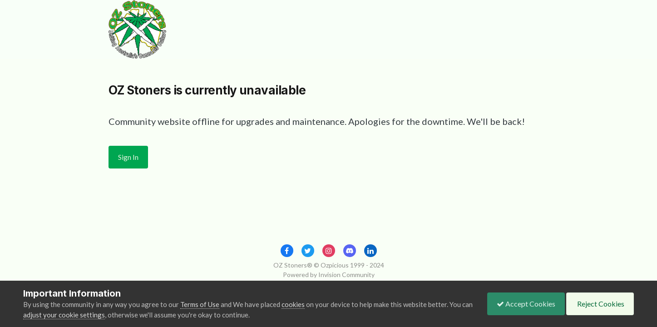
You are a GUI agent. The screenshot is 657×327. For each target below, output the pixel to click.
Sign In (128, 157)
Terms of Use (199, 304)
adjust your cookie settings (64, 315)
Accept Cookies (526, 303)
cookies (293, 304)
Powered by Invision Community (329, 274)
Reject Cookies (600, 303)
